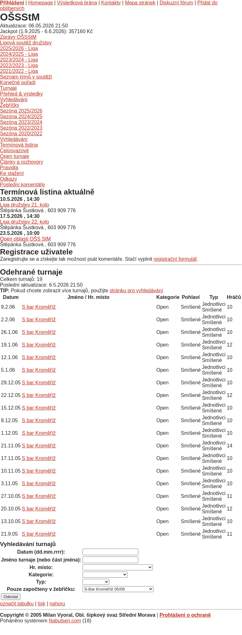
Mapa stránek (140, 2)
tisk (41, 603)
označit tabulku (17, 603)
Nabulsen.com (65, 620)
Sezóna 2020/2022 (21, 133)
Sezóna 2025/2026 (21, 111)
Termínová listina (19, 145)
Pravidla (9, 167)
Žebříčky (9, 105)
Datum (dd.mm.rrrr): (41, 552)
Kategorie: (41, 574)
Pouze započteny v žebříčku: (41, 589)
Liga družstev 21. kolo (24, 204)
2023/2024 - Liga (19, 59)
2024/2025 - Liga (19, 54)
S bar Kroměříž (39, 307)
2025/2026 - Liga (19, 48)
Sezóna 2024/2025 (21, 116)
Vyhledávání (13, 99)
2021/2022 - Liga (19, 71)
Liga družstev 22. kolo (24, 221)
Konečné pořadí (18, 82)
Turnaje (8, 88)
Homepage (40, 2)
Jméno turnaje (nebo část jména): (41, 559)
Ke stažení (12, 173)
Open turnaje (14, 156)
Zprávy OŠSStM (18, 37)
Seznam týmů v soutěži (26, 76)
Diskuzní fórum (176, 2)
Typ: (41, 582)
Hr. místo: (41, 567)
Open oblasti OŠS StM (25, 239)
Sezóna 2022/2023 (21, 128)
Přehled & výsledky (21, 93)
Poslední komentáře (22, 184)
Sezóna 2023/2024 (21, 122)
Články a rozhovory (21, 162)
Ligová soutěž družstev (26, 42)
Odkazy (8, 179)
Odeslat (10, 596)
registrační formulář (175, 259)
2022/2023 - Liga (19, 65)
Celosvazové (14, 150)
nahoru (57, 603)
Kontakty (111, 2)
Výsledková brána (77, 2)
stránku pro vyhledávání (136, 290)
